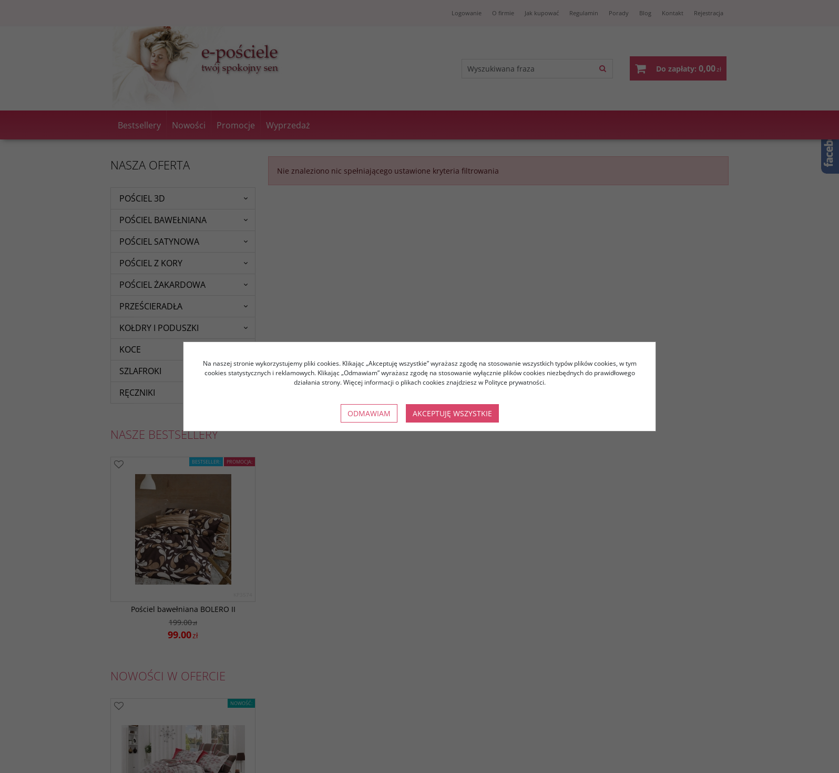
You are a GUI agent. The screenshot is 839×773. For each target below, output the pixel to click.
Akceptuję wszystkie (452, 413)
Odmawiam (369, 413)
